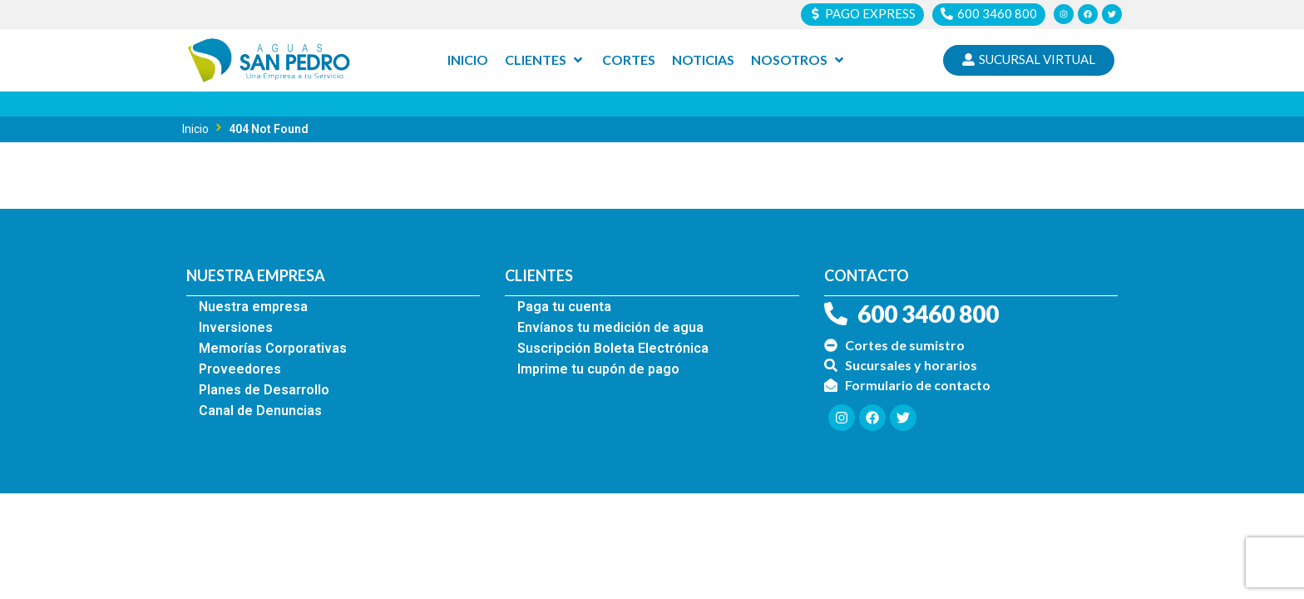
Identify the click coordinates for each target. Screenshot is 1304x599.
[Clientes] (545, 61)
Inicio (195, 129)
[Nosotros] (799, 61)
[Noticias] (703, 61)
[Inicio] (467, 61)
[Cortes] (629, 61)
